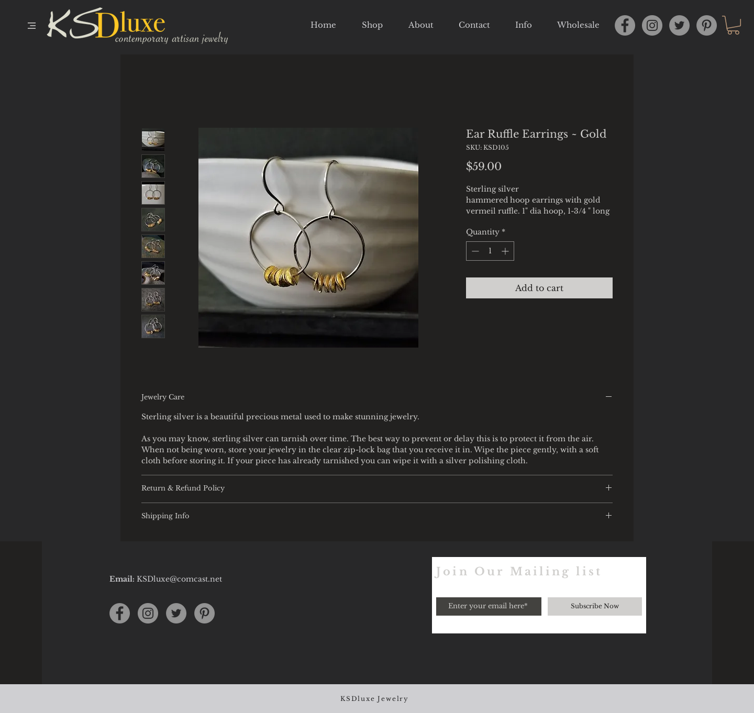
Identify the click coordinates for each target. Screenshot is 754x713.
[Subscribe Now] (595, 606)
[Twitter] (679, 25)
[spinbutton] (490, 251)
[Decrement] (474, 251)
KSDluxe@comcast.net (179, 579)
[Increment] (506, 251)
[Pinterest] (706, 25)
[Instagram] (652, 25)
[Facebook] (625, 25)
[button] (32, 26)
